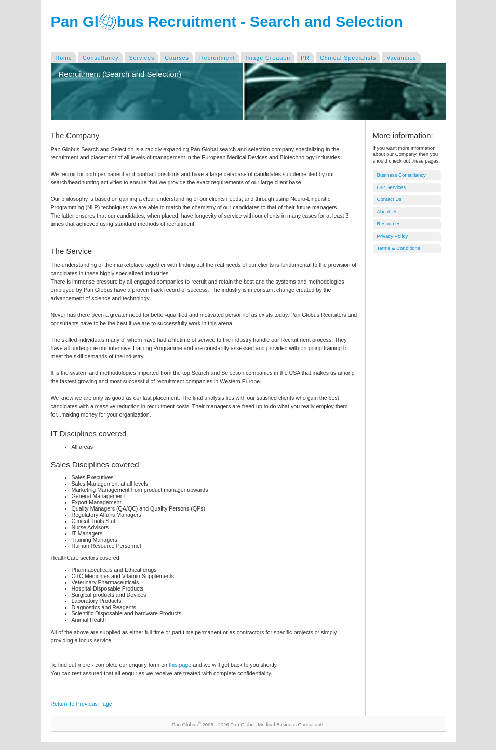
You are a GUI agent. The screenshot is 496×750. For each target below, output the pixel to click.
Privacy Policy (392, 236)
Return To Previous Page (81, 704)
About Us (387, 212)
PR (305, 58)
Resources (389, 223)
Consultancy (101, 58)
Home (64, 58)
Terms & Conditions (398, 248)
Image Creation (267, 58)
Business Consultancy (401, 175)
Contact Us (389, 199)
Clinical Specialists (348, 58)
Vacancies (401, 58)
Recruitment (217, 58)
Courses (177, 58)
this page (180, 665)
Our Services (391, 187)
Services (142, 58)
